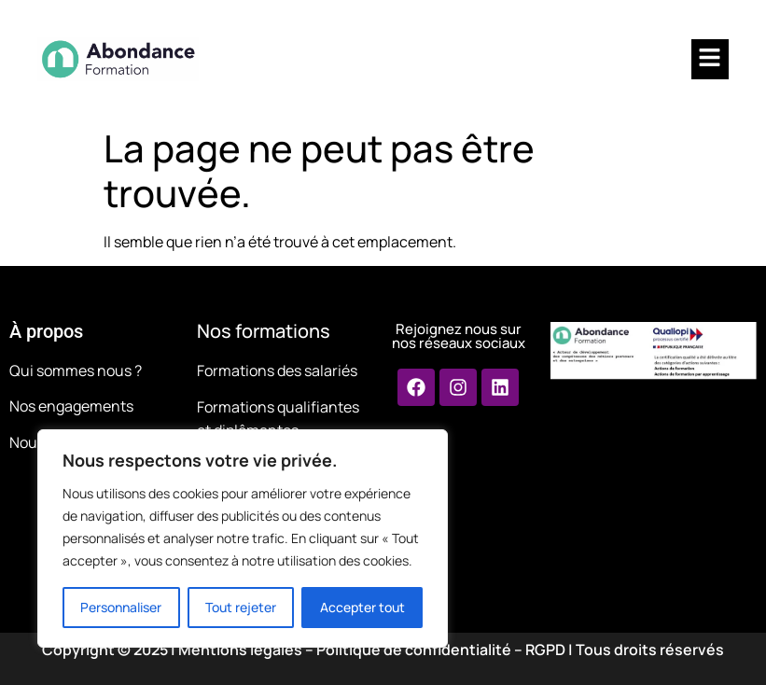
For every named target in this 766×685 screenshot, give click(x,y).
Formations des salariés (277, 370)
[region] (242, 538)
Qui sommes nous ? (75, 370)
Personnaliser (120, 607)
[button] (710, 59)
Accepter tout (362, 607)
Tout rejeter (240, 607)
